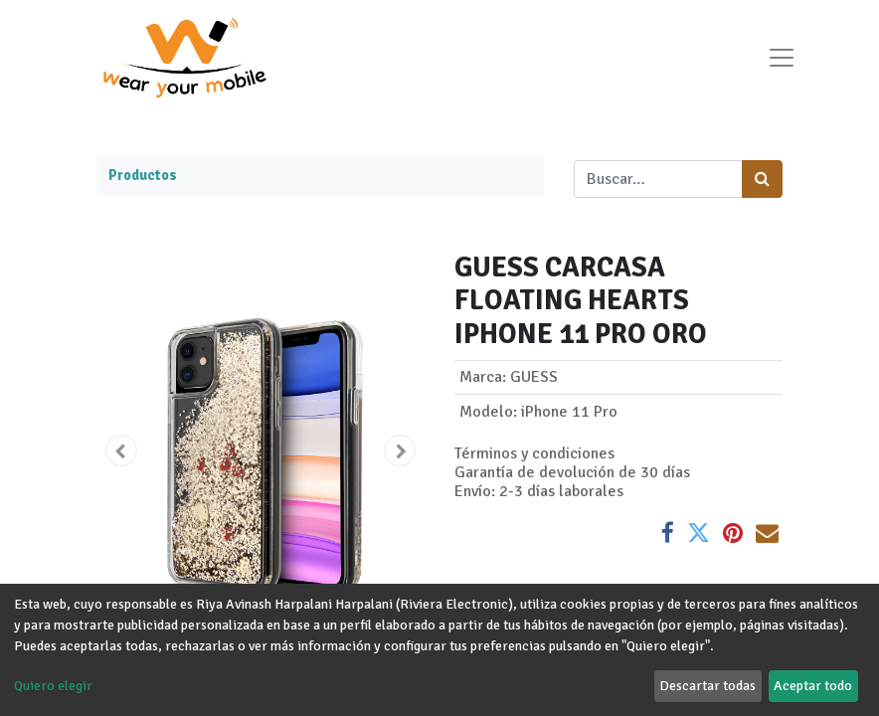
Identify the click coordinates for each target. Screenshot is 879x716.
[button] (121, 450)
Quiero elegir (53, 685)
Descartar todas (707, 685)
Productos (142, 175)
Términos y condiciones (534, 453)
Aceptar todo (813, 685)
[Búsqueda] (762, 179)
